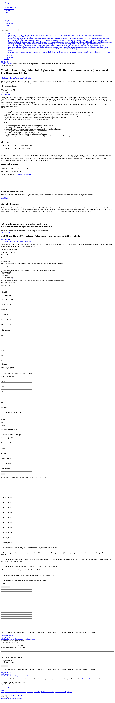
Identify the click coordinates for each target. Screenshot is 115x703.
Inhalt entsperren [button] (6, 640)
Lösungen (7, 20)
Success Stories (9, 9)
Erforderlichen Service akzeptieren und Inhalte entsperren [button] (18, 642)
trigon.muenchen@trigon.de (9, 279)
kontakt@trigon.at (6, 690)
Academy (7, 25)
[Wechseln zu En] (9, 4)
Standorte (4, 693)
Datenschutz (11, 698)
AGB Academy (20, 698)
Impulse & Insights (10, 7)
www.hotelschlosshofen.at (23, 174)
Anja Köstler (27, 78)
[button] (5, 2)
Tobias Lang (19, 78)
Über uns (7, 10)
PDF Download (5, 232)
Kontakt (6, 12)
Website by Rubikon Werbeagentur (11, 701)
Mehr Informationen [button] (7, 638)
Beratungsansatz (9, 22)
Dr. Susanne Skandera (8, 78)
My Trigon (68, 694)
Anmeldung (4, 198)
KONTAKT (4, 62)
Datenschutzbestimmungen (90, 682)
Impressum (4, 698)
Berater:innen (8, 23)
